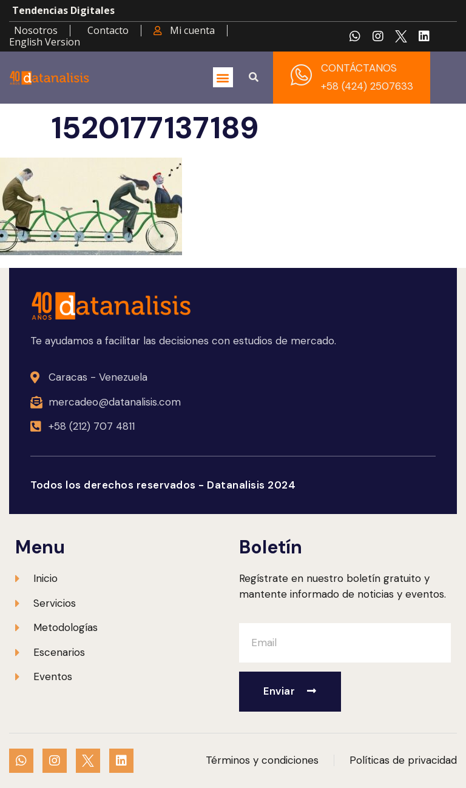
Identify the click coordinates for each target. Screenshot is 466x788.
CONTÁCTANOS (359, 68)
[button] (223, 77)
